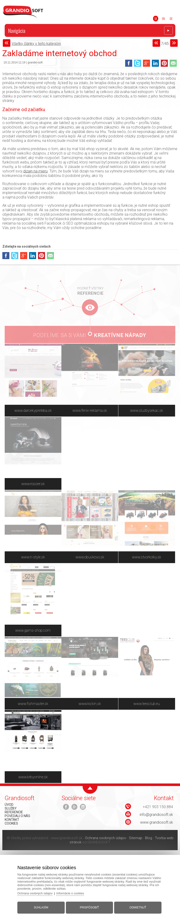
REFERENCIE (14, 812)
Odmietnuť (137, 907)
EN (163, 18)
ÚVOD (9, 804)
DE (171, 18)
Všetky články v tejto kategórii (36, 43)
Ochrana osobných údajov (105, 838)
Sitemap (135, 838)
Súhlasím (41, 907)
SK (155, 18)
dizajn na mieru (35, 171)
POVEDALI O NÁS (17, 816)
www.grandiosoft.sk (156, 822)
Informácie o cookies (71, 893)
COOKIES (11, 823)
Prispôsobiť (89, 907)
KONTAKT (12, 820)
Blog (148, 838)
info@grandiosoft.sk (156, 814)
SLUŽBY (11, 808)
